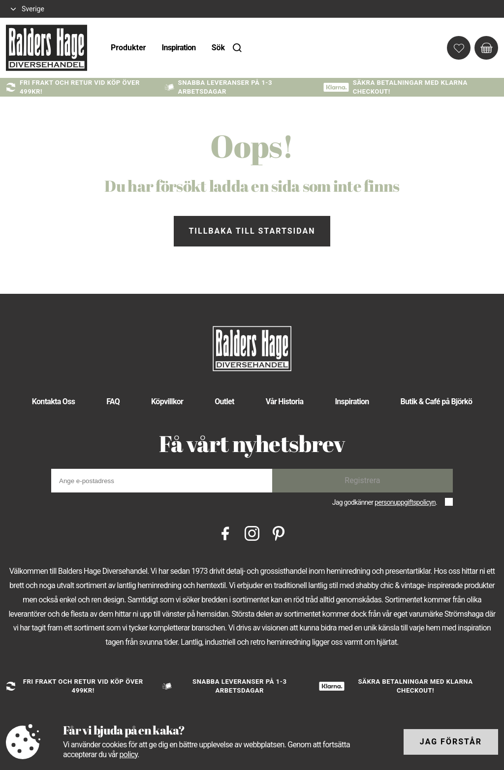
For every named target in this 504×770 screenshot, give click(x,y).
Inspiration (178, 47)
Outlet (224, 401)
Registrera (362, 480)
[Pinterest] (278, 532)
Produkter (128, 47)
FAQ (113, 401)
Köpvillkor (167, 401)
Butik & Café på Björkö (436, 401)
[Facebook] (225, 532)
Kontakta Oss (53, 401)
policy (128, 754)
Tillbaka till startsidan (252, 231)
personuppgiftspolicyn (405, 502)
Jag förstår (451, 741)
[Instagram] (252, 532)
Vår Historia (285, 401)
